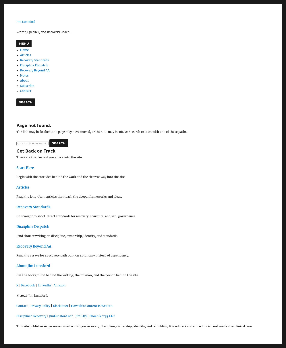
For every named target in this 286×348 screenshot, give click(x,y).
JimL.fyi (81, 316)
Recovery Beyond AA (35, 70)
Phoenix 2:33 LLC (102, 316)
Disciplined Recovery (31, 316)
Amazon (60, 285)
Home (24, 50)
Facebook (28, 285)
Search (26, 102)
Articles (25, 55)
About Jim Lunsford (33, 266)
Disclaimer (60, 306)
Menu (24, 43)
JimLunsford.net (61, 316)
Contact (25, 91)
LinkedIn (44, 285)
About (24, 80)
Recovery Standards (34, 60)
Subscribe (27, 86)
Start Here (25, 168)
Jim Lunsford (25, 22)
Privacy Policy (40, 306)
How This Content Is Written (92, 306)
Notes (24, 75)
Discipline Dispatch (34, 65)
